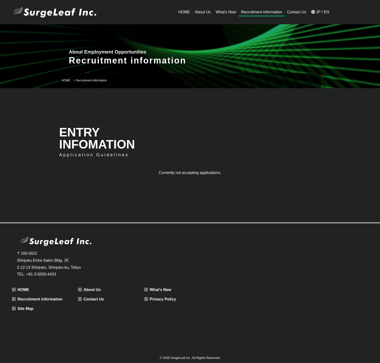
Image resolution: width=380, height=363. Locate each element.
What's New (157, 290)
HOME (20, 290)
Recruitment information (37, 299)
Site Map (22, 309)
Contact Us (91, 299)
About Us (89, 290)
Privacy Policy (160, 299)
